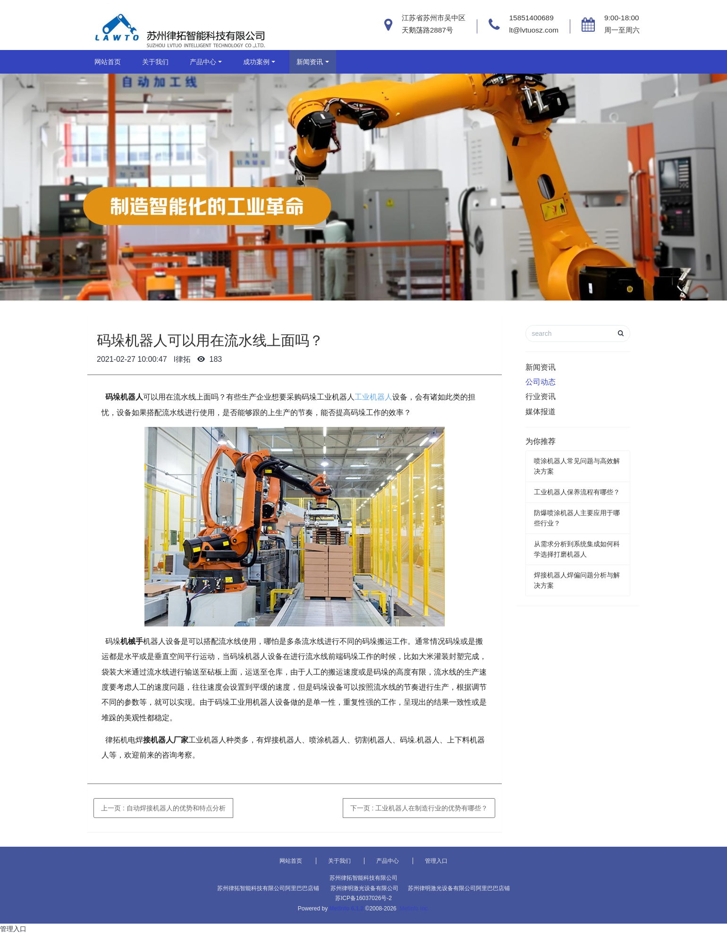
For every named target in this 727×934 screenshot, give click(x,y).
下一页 (419, 808)
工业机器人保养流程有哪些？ (577, 492)
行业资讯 (540, 396)
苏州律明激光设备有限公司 (364, 888)
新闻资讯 (309, 62)
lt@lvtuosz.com (534, 30)
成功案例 (256, 62)
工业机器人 (373, 397)
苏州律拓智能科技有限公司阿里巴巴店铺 (268, 888)
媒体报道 (540, 412)
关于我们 (155, 62)
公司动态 (540, 382)
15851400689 (531, 18)
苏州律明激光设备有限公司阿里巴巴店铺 (459, 888)
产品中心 (203, 62)
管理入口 (436, 861)
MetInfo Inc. (414, 908)
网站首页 (107, 62)
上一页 (163, 808)
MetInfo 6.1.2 (347, 908)
